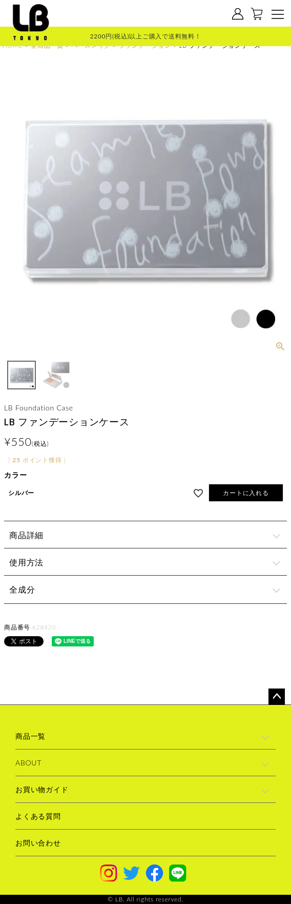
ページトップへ (276, 697)
